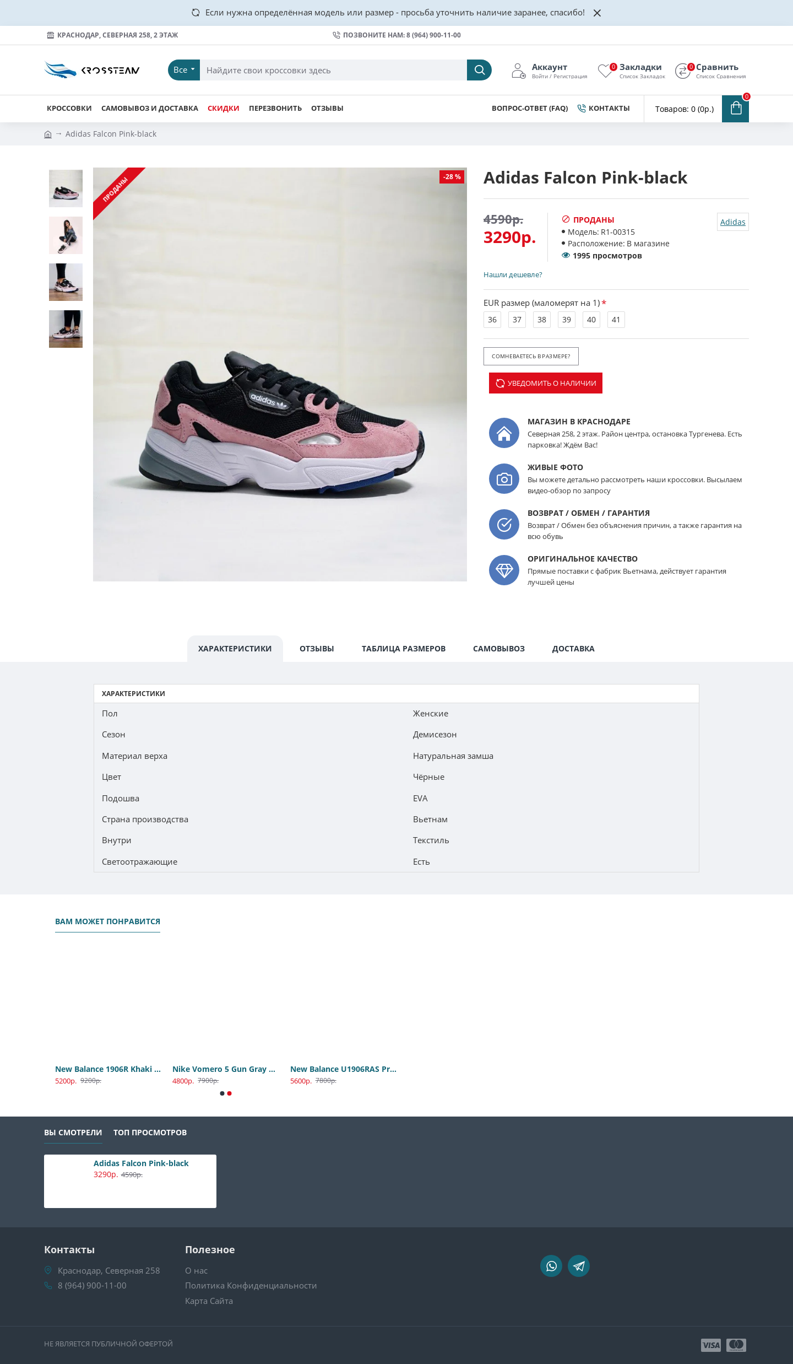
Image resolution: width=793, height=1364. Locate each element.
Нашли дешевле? (513, 274)
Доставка (573, 648)
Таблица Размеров (404, 648)
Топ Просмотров (150, 1132)
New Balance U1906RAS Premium (343, 1069)
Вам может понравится (107, 921)
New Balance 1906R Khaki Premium (108, 1069)
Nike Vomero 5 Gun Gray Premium (225, 1069)
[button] (222, 1093)
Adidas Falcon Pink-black (141, 1163)
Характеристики (235, 648)
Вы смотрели (73, 1132)
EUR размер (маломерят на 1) (542, 302)
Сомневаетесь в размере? (531, 356)
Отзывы (317, 648)
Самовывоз (499, 648)
